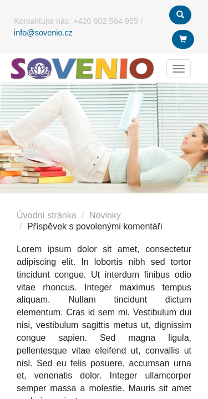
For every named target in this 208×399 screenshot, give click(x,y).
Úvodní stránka (47, 215)
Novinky (105, 215)
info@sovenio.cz (43, 32)
